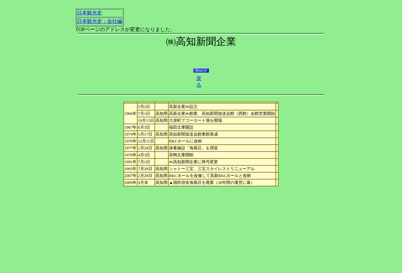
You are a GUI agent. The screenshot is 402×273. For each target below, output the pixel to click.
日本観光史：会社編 (99, 21)
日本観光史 (89, 12)
